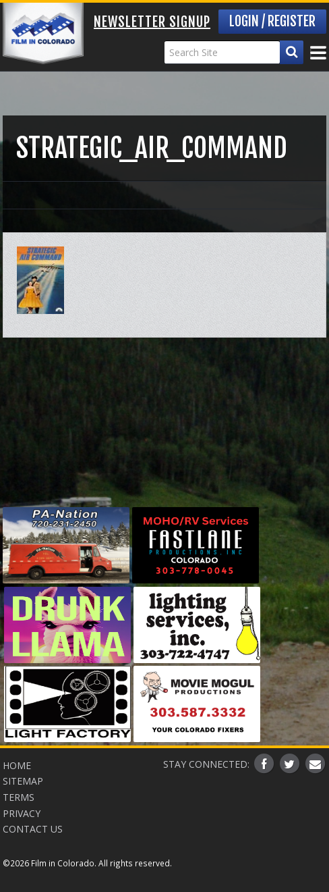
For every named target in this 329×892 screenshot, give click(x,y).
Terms (18, 797)
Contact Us (33, 828)
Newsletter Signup (152, 22)
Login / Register (272, 21)
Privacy (21, 813)
